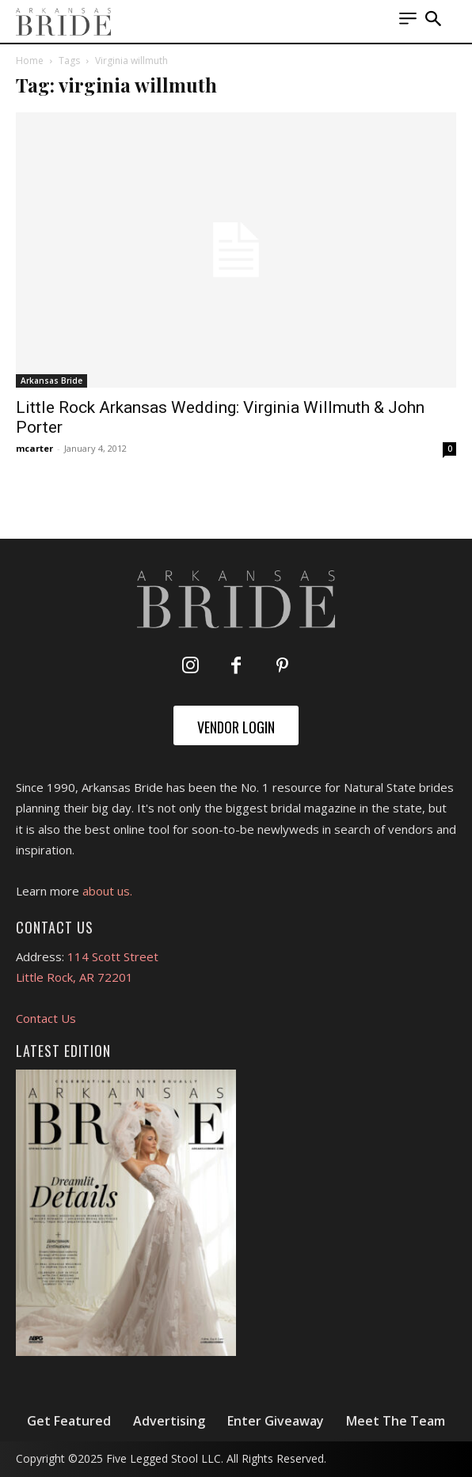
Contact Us (46, 1018)
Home (30, 60)
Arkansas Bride (51, 380)
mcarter (34, 448)
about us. (107, 891)
